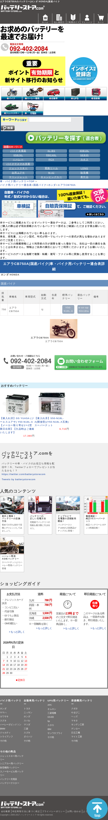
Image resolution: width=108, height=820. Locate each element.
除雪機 (84, 172)
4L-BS (51, 151)
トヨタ (27, 708)
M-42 (51, 172)
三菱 (26, 728)
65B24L (18, 155)
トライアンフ (6, 736)
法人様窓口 (59, 18)
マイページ (87, 18)
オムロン (51, 709)
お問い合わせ (74, 811)
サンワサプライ (54, 733)
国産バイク (40, 185)
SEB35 (84, 155)
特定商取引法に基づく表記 (26, 811)
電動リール (51, 168)
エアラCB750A (67, 185)
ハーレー (18, 159)
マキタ (74, 720)
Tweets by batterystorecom (18, 479)
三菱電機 (51, 713)
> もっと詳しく (17, 631)
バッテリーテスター (9, 783)
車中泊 (84, 177)
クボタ (74, 708)
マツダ (27, 724)
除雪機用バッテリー (9, 767)
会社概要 (5, 811)
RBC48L (51, 155)
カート (101, 18)
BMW (2, 728)
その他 (3, 740)
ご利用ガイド (73, 18)
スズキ (3, 720)
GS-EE (50, 717)
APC (49, 705)
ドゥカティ (5, 732)
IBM (49, 729)
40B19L (84, 151)
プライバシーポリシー (53, 811)
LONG (84, 168)
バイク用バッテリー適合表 (16, 185)
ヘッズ (74, 716)
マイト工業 (76, 736)
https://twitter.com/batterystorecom (24, 474)
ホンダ (52, 185)
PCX (51, 159)
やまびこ (75, 712)
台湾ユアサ (18, 172)
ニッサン (28, 712)
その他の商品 (8, 751)
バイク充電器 (18, 151)
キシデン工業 (77, 724)
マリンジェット (18, 177)
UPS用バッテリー (58, 700)
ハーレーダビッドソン (10, 724)
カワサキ (4, 716)
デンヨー (75, 728)
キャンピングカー (51, 177)
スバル (27, 720)
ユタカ (50, 725)
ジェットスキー (18, 168)
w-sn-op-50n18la (83, 309)
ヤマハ (3, 712)
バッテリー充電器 (8, 779)
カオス (84, 159)
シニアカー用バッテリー (11, 763)
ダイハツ (28, 736)
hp (48, 721)
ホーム (45, 18)
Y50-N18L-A (68, 309)
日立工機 (75, 732)
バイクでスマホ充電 (18, 164)
